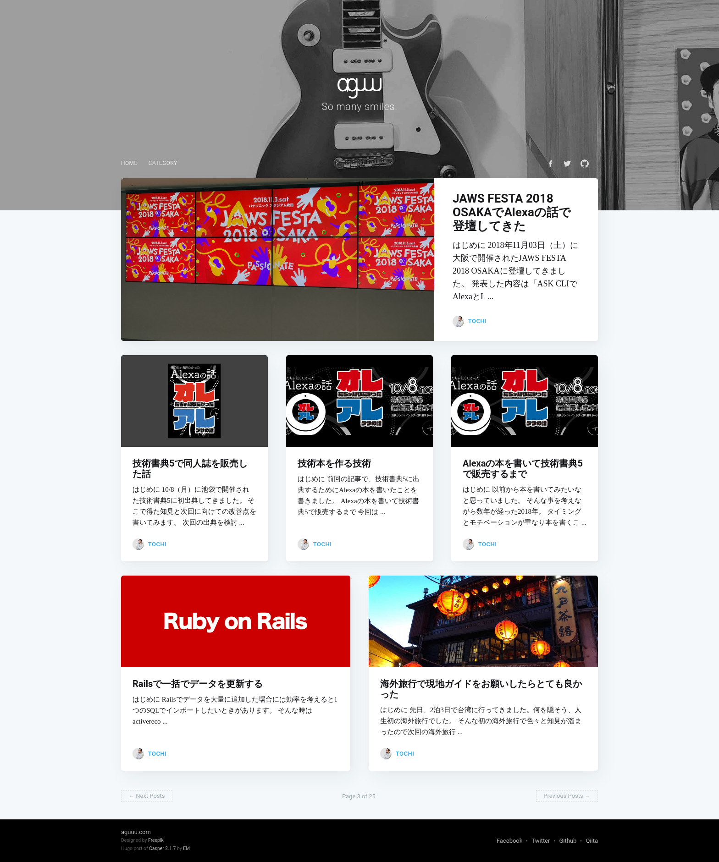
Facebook (509, 840)
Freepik (156, 840)
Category (163, 163)
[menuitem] (129, 163)
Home (129, 163)
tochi (477, 321)
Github (568, 840)
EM (186, 848)
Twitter (540, 840)
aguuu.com (136, 832)
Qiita (592, 840)
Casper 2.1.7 (162, 848)
